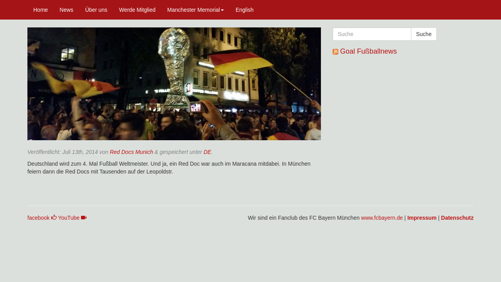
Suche (424, 34)
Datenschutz (457, 218)
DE (207, 152)
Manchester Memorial (195, 10)
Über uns (96, 10)
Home (40, 10)
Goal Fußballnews (368, 51)
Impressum (422, 218)
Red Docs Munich (131, 152)
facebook (42, 218)
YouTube (72, 218)
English (245, 10)
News (66, 10)
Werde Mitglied (137, 10)
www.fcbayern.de (382, 218)
